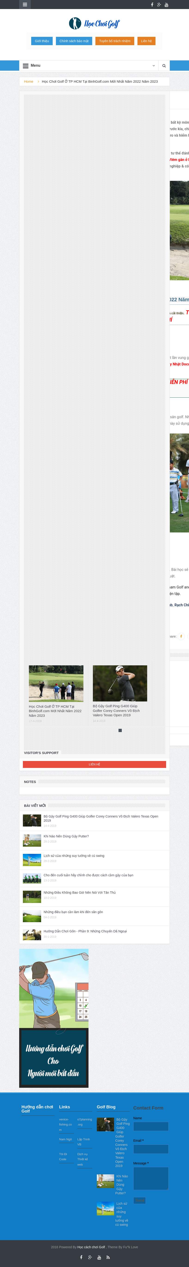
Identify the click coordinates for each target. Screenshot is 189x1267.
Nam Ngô (65, 1139)
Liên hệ (146, 41)
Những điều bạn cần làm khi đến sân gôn (73, 912)
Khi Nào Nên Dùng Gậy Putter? (66, 836)
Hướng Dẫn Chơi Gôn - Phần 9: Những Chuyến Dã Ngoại (85, 931)
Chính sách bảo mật (74, 41)
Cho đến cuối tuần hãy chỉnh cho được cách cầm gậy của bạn (88, 875)
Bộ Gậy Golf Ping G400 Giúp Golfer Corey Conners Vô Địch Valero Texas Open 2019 (116, 710)
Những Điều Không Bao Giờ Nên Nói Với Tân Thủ (80, 892)
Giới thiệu (42, 41)
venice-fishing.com (65, 1125)
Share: (171, 636)
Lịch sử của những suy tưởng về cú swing (74, 856)
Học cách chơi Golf (91, 1247)
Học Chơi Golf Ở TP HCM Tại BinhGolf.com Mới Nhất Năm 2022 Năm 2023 (55, 710)
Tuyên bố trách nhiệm (114, 41)
